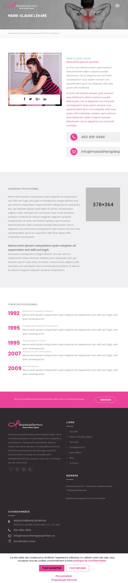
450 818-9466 (87, 137)
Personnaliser (64, 576)
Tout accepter (51, 568)
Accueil (73, 431)
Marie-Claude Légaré (81, 436)
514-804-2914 (22, 530)
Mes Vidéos (76, 452)
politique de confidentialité (89, 560)
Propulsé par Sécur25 (64, 579)
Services (105, 399)
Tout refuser (77, 568)
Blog (72, 457)
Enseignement (77, 447)
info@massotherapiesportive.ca (95, 151)
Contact (74, 463)
